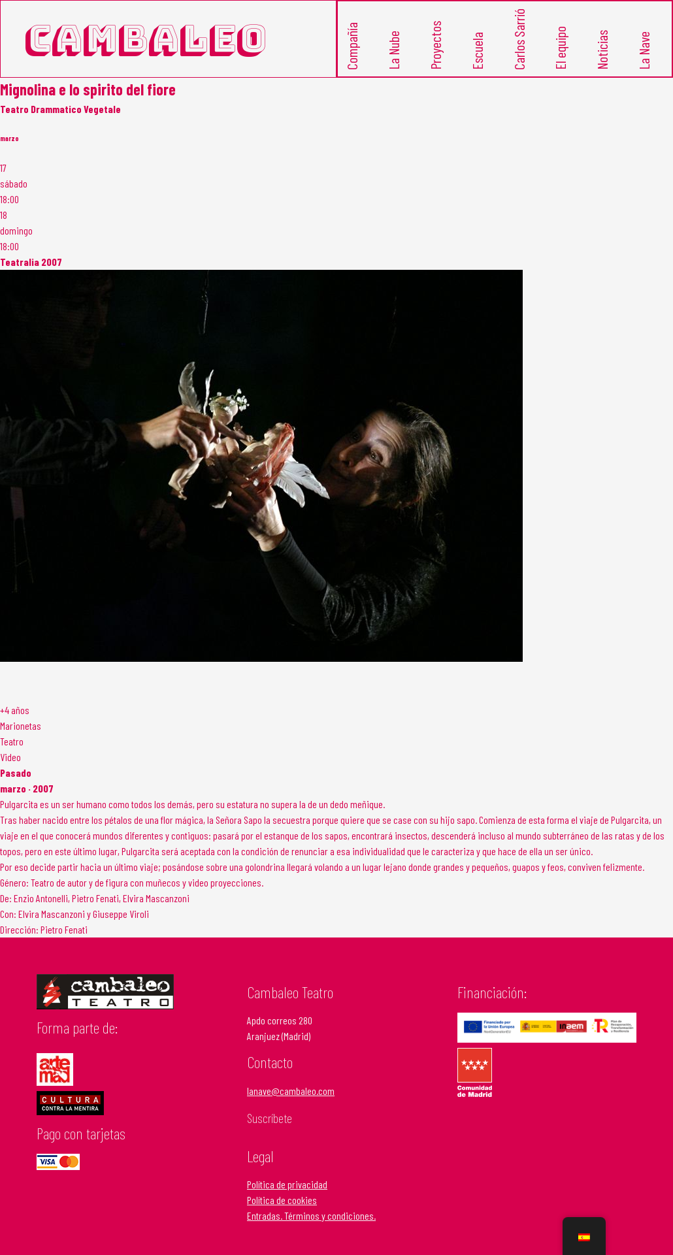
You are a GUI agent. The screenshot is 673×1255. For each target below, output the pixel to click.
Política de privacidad (287, 1179)
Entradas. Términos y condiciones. (311, 1210)
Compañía (353, 43)
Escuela (477, 47)
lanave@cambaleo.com (291, 1085)
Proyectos (436, 42)
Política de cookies (282, 1194)
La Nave (645, 47)
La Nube (394, 46)
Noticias (603, 46)
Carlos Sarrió (519, 37)
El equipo (561, 44)
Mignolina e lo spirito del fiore (88, 83)
